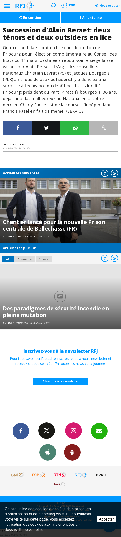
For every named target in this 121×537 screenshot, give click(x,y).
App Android (72, 452)
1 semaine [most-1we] (25, 259)
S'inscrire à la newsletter (60, 381)
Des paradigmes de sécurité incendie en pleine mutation (56, 312)
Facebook (21, 431)
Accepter (106, 519)
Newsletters (99, 431)
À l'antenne (91, 17)
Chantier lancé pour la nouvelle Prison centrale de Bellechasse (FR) (54, 225)
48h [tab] (8, 259)
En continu (30, 17)
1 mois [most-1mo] (43, 259)
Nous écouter (109, 6)
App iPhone (47, 452)
